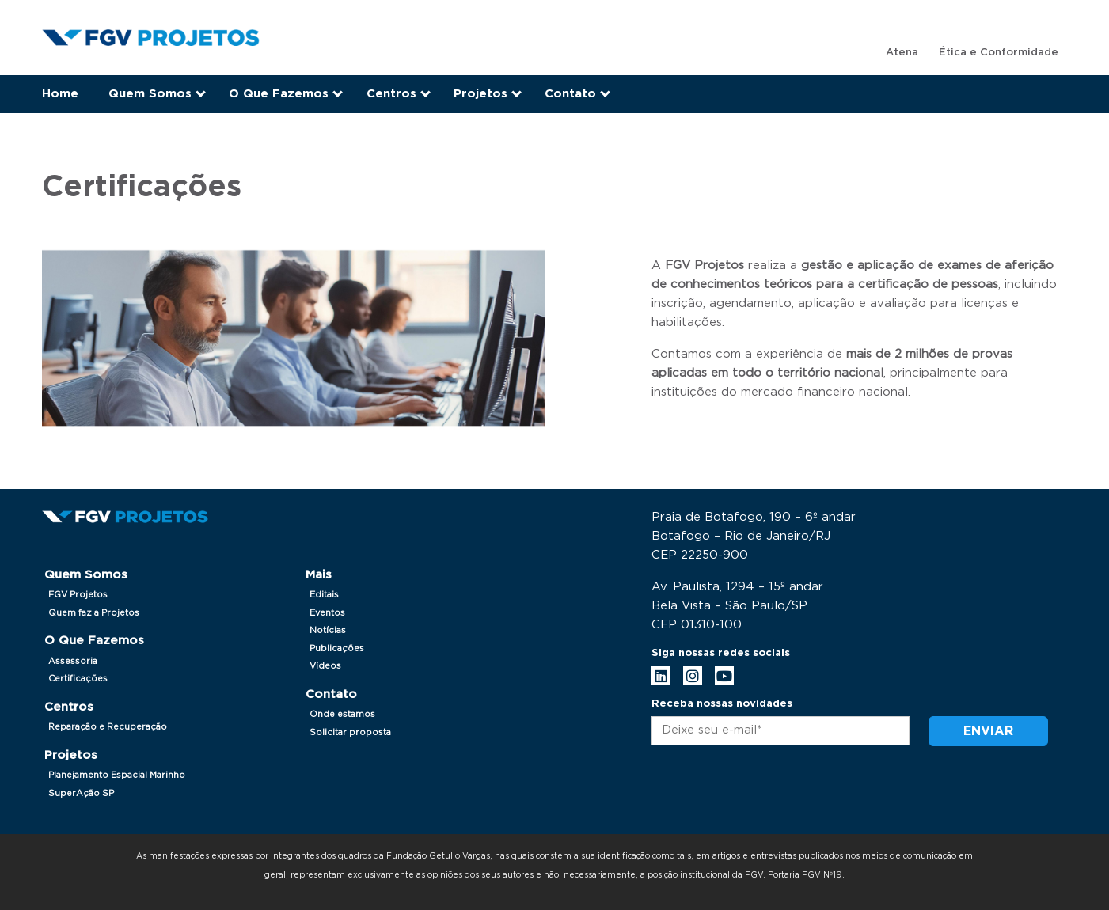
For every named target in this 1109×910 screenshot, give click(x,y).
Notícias (328, 630)
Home (60, 94)
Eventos (327, 613)
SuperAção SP (81, 793)
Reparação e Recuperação (107, 726)
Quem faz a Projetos (93, 613)
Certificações (78, 678)
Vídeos (325, 666)
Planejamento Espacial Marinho (116, 775)
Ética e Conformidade (998, 52)
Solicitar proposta (350, 732)
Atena (902, 52)
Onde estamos (342, 714)
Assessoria (72, 661)
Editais (324, 594)
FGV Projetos (78, 594)
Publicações (337, 648)
